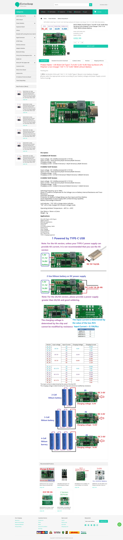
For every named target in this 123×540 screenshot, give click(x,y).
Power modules (52, 18)
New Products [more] (22, 86)
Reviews (87, 60)
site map (40, 528)
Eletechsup (60, 538)
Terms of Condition (42, 526)
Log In (85, 11)
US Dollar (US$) (104, 4)
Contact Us (61, 11)
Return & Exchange (19, 522)
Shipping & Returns (99, 60)
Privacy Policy (18, 526)
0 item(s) (99, 11)
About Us (17, 520)
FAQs (39, 522)
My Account (77, 11)
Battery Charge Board (63, 18)
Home (43, 11)
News (69, 11)
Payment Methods (19, 524)
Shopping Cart (65, 526)
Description (44, 60)
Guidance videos (76, 60)
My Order (64, 524)
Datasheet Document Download (60, 60)
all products (51, 11)
